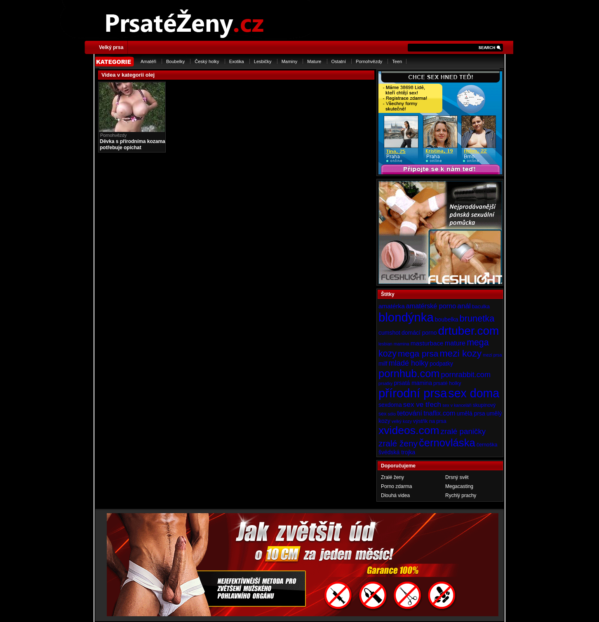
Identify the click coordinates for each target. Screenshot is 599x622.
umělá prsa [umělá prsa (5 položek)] (471, 413)
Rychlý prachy (460, 495)
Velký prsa (111, 47)
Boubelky (175, 61)
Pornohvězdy (369, 61)
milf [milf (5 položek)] (383, 363)
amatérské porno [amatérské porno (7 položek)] (431, 306)
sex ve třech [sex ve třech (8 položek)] (422, 404)
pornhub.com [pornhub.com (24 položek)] (408, 373)
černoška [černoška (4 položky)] (487, 445)
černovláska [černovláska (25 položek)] (447, 442)
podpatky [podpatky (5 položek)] (441, 363)
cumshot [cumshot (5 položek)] (389, 332)
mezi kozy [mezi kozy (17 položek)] (460, 353)
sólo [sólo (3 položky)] (392, 413)
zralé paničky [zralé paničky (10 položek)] (463, 431)
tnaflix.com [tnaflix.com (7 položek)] (439, 413)
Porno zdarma (396, 486)
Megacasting (459, 486)
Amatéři (148, 61)
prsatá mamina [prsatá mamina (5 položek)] (413, 383)
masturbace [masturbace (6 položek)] (427, 343)
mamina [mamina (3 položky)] (401, 343)
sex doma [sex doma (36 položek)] (473, 393)
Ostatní (338, 61)
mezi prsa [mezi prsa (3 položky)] (492, 354)
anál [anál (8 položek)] (463, 306)
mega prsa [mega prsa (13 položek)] (418, 353)
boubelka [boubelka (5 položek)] (446, 319)
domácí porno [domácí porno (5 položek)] (419, 332)
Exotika (236, 61)
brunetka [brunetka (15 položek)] (477, 318)
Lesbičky (263, 61)
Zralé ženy (392, 477)
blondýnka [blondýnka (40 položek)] (406, 317)
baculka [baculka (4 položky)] (481, 307)
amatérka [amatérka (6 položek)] (391, 306)
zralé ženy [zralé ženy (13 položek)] (398, 443)
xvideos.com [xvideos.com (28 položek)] (408, 430)
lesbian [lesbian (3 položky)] (385, 343)
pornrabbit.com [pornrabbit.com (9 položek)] (466, 375)
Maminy (290, 61)
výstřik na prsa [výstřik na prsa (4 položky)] (429, 421)
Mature (314, 61)
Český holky (207, 61)
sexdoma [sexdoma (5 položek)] (390, 404)
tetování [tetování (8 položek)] (409, 413)
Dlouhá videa (395, 495)
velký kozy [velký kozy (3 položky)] (402, 421)
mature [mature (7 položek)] (455, 343)
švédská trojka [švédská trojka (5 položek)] (396, 452)
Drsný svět (457, 477)
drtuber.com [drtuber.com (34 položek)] (468, 330)
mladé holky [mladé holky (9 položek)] (408, 363)
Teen (397, 61)
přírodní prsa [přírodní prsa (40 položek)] (412, 393)
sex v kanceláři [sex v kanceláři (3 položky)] (456, 405)
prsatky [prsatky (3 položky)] (385, 383)
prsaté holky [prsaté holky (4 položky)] (447, 383)
